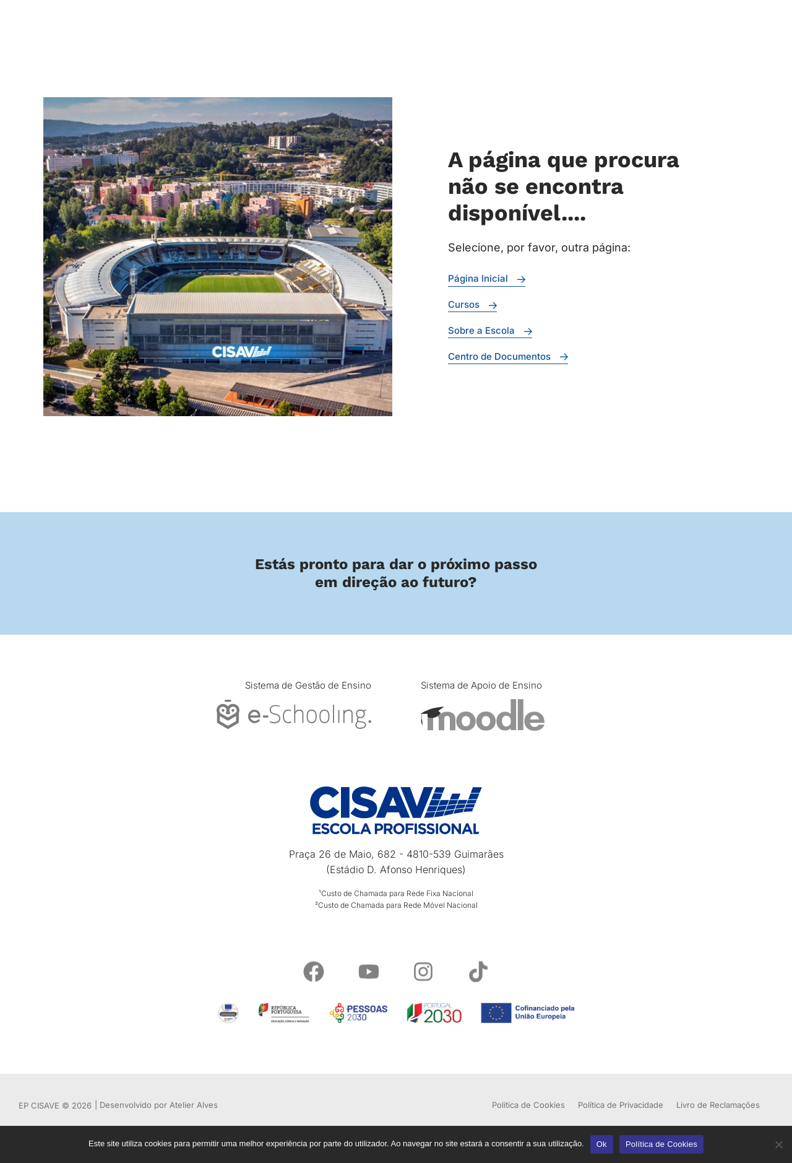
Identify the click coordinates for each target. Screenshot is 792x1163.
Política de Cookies (661, 1144)
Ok (601, 1144)
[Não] (778, 1143)
